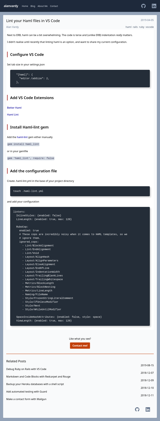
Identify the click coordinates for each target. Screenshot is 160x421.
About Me (43, 6)
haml (129, 27)
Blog (32, 6)
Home (25, 6)
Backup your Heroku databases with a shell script (35, 384)
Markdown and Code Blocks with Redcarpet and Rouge (38, 376)
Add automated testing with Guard (26, 391)
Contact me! (80, 345)
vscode (150, 27)
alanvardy (11, 6)
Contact (54, 6)
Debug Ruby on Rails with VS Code (26, 369)
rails (135, 27)
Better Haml (14, 107)
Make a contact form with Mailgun (26, 399)
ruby (141, 27)
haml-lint (22, 137)
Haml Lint (13, 114)
